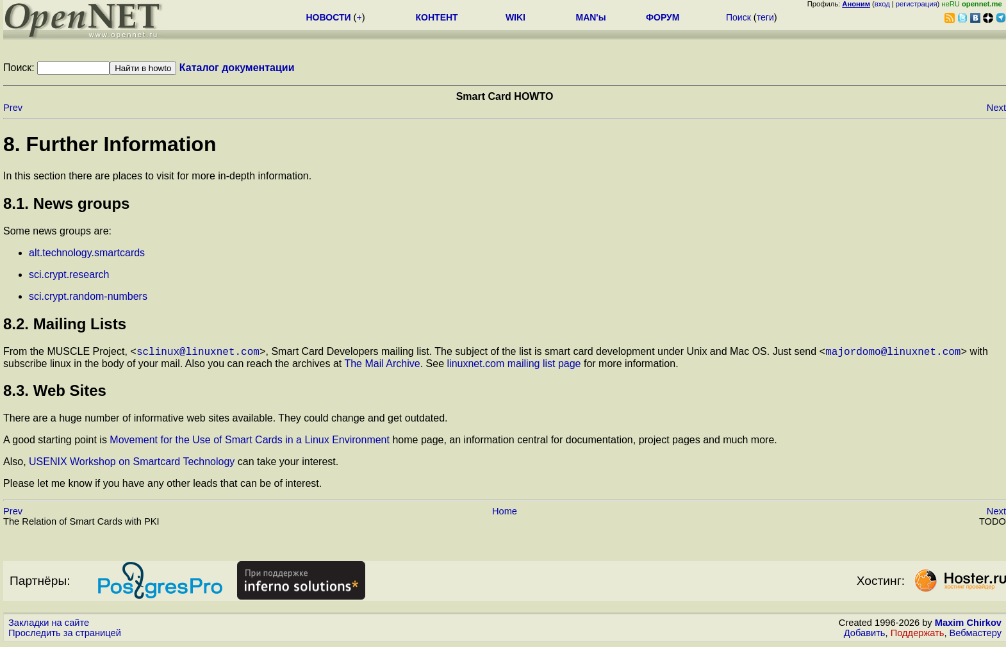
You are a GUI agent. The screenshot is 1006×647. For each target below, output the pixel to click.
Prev (12, 107)
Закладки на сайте (48, 624)
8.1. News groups (66, 203)
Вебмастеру (976, 635)
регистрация (916, 4)
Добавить (865, 635)
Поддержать (917, 635)
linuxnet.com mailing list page (514, 365)
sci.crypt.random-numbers (88, 296)
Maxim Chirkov (968, 624)
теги (765, 17)
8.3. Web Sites (54, 392)
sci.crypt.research (69, 274)
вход (882, 4)
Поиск (738, 17)
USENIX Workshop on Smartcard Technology (132, 463)
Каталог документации (237, 67)
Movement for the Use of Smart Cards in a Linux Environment (250, 441)
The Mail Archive (382, 365)
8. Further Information (109, 144)
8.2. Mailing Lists (64, 323)
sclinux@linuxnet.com (198, 353)
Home (504, 513)
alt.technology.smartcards (87, 252)
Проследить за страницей (64, 635)
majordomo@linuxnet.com (893, 353)
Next (996, 107)
